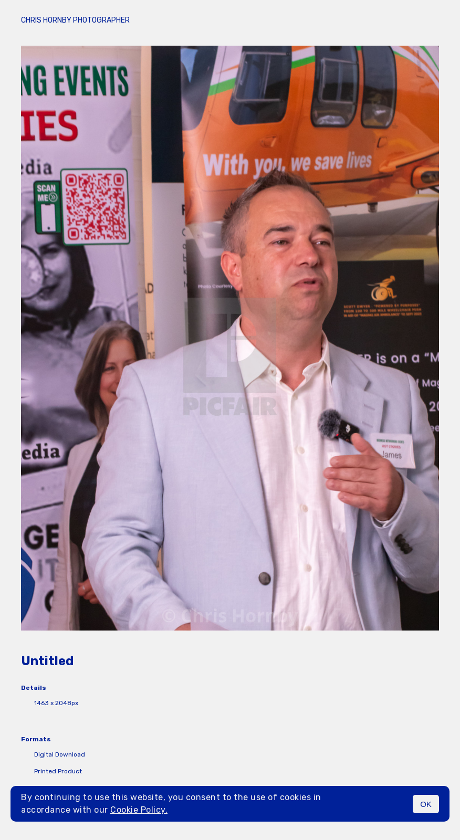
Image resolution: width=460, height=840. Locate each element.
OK (426, 804)
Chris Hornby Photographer (75, 20)
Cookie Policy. (139, 810)
